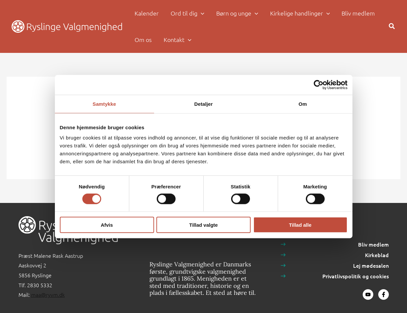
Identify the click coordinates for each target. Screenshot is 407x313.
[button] (200, 13)
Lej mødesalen (371, 265)
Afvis (107, 225)
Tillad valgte (203, 225)
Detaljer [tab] (203, 103)
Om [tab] (303, 103)
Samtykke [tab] (104, 103)
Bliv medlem (373, 244)
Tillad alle (300, 225)
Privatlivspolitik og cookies (355, 276)
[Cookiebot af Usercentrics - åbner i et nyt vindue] (318, 85)
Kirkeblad (377, 255)
